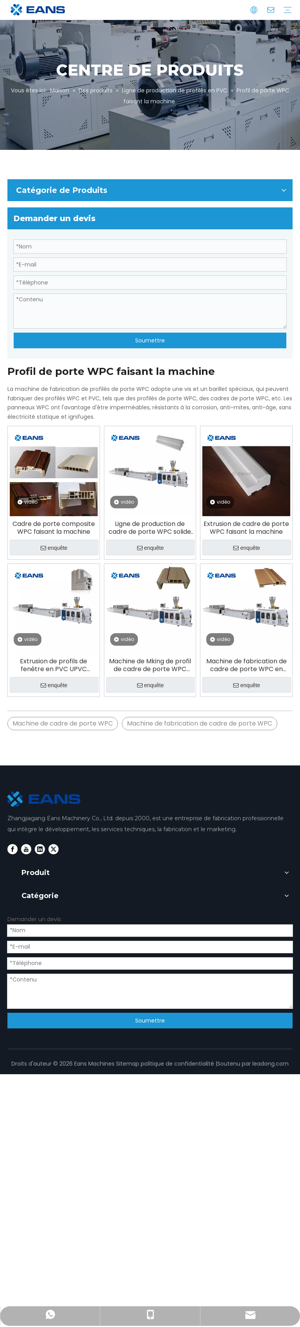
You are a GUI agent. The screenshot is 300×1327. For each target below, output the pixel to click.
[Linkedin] (40, 849)
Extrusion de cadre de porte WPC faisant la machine (246, 528)
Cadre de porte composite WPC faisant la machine (53, 528)
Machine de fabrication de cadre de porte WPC (199, 723)
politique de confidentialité (177, 1064)
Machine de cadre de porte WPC (62, 723)
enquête (54, 548)
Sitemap (127, 1064)
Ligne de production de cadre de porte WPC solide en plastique (150, 528)
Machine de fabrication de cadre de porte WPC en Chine (246, 665)
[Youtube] (26, 849)
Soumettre (150, 340)
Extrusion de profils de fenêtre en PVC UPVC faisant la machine (53, 665)
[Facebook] (12, 849)
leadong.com (270, 1064)
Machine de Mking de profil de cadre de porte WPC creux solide (150, 665)
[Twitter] (53, 849)
